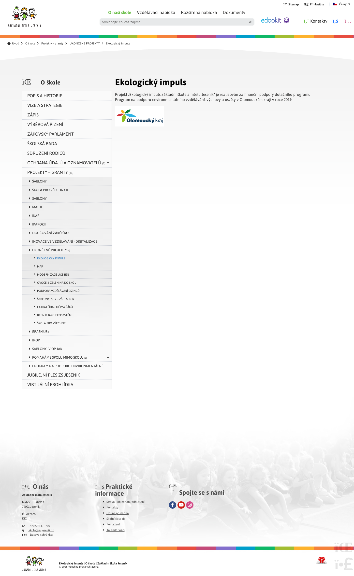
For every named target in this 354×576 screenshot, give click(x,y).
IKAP (35, 215)
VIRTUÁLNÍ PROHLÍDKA (50, 384)
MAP (40, 266)
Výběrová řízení (45, 124)
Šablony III (41, 181)
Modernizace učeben (53, 274)
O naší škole (119, 12)
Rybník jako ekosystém (54, 315)
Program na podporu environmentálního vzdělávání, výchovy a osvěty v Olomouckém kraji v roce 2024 (72, 366)
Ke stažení (113, 524)
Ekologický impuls (51, 258)
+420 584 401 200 (36, 526)
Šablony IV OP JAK (47, 348)
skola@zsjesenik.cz (38, 530)
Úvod (24, 15)
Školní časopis (115, 518)
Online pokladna (117, 513)
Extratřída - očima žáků (55, 307)
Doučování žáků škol (51, 232)
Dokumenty (234, 12)
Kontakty (112, 507)
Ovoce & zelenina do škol (56, 282)
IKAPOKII (39, 224)
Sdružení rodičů (46, 153)
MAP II (37, 207)
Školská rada (42, 143)
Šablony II (40, 198)
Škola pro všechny (51, 323)
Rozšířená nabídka (199, 12)
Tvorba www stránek (321, 560)
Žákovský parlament (50, 134)
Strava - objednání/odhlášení (125, 502)
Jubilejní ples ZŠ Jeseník (53, 375)
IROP (36, 340)
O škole (30, 43)
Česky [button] (343, 4)
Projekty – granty (52, 43)
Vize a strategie (44, 105)
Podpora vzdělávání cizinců (58, 291)
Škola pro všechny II (50, 189)
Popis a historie (44, 95)
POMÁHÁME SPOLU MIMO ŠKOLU (59, 357)
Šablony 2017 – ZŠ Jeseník (55, 299)
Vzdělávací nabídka (156, 12)
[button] (314, 4)
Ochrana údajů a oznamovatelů (66, 162)
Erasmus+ (40, 331)
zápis (33, 114)
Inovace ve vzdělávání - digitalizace (64, 241)
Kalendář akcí (115, 530)
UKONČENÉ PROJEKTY (85, 43)
